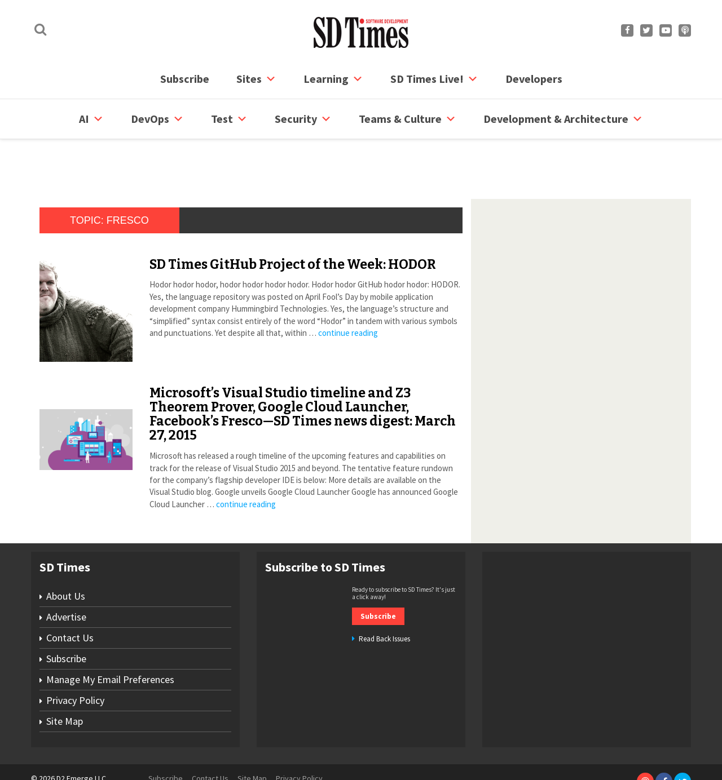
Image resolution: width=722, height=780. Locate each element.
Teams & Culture (407, 119)
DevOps (157, 119)
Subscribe (184, 79)
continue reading (348, 290)
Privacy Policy (75, 657)
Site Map (64, 678)
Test (229, 119)
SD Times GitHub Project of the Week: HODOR (292, 221)
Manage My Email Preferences (110, 636)
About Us (65, 553)
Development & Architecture (563, 119)
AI (91, 119)
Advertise (66, 574)
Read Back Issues (384, 596)
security (303, 119)
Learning (333, 79)
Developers (533, 79)
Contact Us (70, 594)
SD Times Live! (434, 79)
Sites (256, 79)
